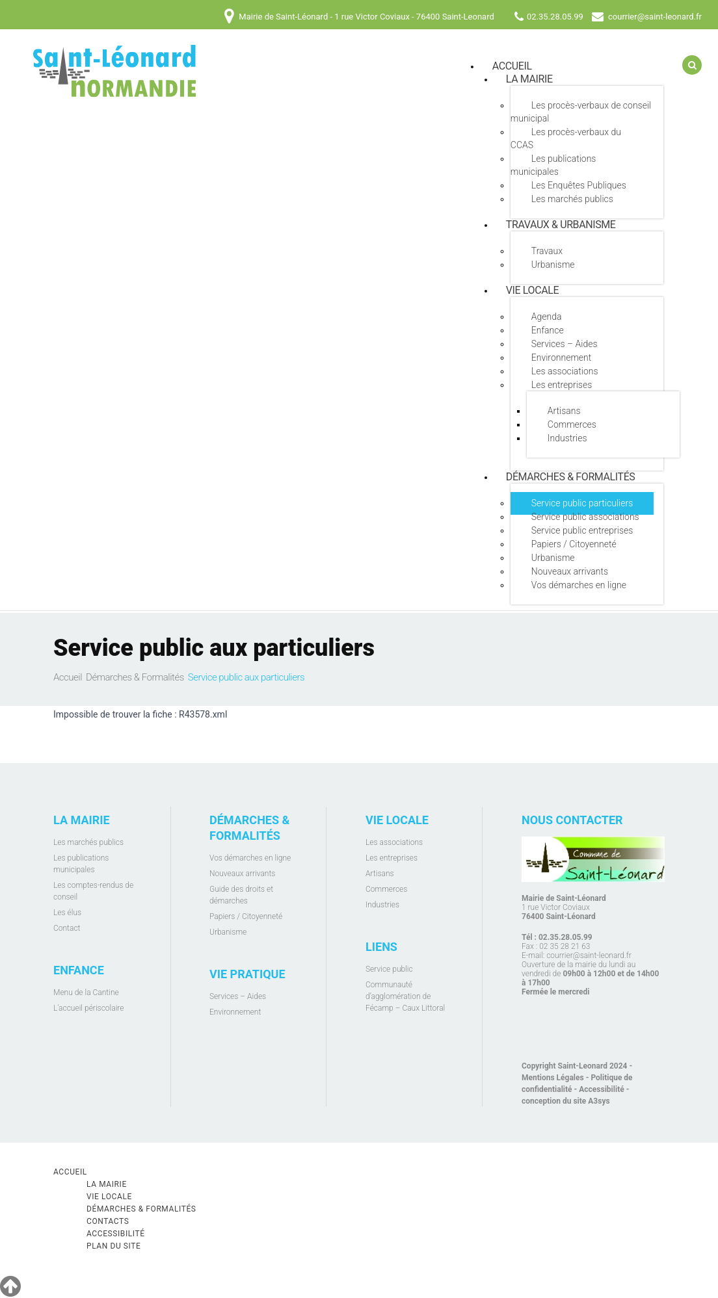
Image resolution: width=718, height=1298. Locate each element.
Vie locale (532, 290)
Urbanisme (553, 264)
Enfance (547, 330)
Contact (66, 928)
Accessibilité (601, 1089)
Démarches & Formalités (570, 477)
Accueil (67, 677)
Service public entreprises (582, 530)
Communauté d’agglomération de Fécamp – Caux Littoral (405, 996)
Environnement (561, 357)
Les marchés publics (572, 199)
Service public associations (585, 517)
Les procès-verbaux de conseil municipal (581, 111)
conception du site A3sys (566, 1101)
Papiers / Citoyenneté (574, 544)
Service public (389, 969)
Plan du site (113, 1246)
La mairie (529, 79)
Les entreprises (561, 385)
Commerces (572, 424)
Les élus (67, 912)
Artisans (564, 411)
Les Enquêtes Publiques (578, 185)
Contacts (107, 1221)
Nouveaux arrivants (569, 571)
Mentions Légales (553, 1077)
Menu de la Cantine (86, 992)
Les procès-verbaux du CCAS (566, 138)
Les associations (564, 371)
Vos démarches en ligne (578, 585)
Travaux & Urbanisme (561, 224)
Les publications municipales (553, 165)
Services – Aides (564, 344)
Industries (567, 438)
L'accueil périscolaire (88, 1008)
